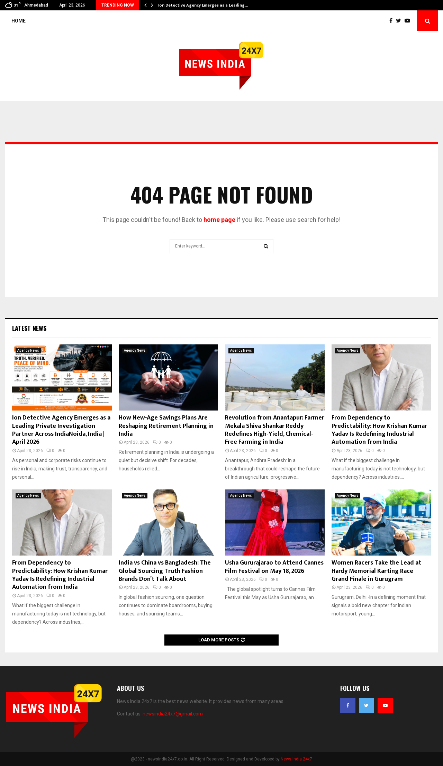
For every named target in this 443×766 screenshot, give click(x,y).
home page (219, 219)
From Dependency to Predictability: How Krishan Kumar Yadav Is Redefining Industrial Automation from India (379, 430)
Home (18, 21)
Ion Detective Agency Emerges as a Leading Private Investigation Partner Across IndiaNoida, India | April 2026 (61, 430)
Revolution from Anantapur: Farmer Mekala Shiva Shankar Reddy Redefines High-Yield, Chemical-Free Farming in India (274, 430)
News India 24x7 (296, 759)
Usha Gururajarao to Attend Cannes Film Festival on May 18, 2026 (274, 567)
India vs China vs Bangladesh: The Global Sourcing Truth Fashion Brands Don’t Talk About (165, 571)
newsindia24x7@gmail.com (173, 714)
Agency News (28, 350)
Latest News (29, 328)
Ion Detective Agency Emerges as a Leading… (203, 5)
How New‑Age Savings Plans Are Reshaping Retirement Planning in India (166, 426)
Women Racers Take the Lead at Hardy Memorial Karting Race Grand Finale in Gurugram (376, 571)
